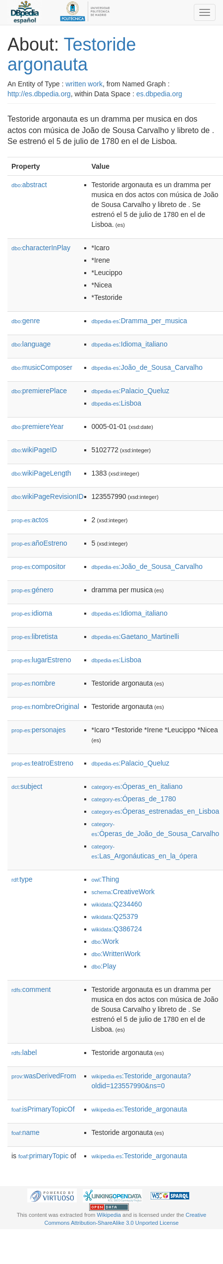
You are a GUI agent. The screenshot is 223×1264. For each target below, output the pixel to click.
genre (25, 321)
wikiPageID (34, 450)
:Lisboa (117, 403)
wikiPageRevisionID (47, 496)
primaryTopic (43, 1156)
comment (31, 989)
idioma (31, 613)
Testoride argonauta (71, 54)
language (31, 344)
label (24, 1052)
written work (84, 84)
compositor (38, 566)
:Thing (105, 879)
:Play (104, 966)
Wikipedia (109, 1215)
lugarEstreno (41, 660)
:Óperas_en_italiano (137, 786)
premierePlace (39, 391)
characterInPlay (40, 248)
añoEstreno (39, 543)
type (22, 879)
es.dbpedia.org (159, 94)
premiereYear (37, 426)
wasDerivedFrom (43, 1076)
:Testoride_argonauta (139, 1109)
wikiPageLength (41, 473)
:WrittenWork (116, 954)
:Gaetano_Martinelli (135, 636)
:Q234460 (117, 904)
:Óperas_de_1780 (134, 799)
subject (26, 786)
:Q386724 (117, 929)
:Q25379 (115, 916)
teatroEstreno (42, 763)
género (32, 590)
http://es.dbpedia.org (39, 94)
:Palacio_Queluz (130, 391)
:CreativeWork (123, 892)
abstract (29, 185)
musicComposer (41, 367)
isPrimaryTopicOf (43, 1109)
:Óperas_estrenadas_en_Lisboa (156, 811)
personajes (38, 730)
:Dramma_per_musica (139, 321)
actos (30, 520)
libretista (34, 636)
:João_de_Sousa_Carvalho (147, 367)
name (25, 1132)
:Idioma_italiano (129, 344)
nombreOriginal (45, 706)
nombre (33, 683)
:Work (105, 941)
